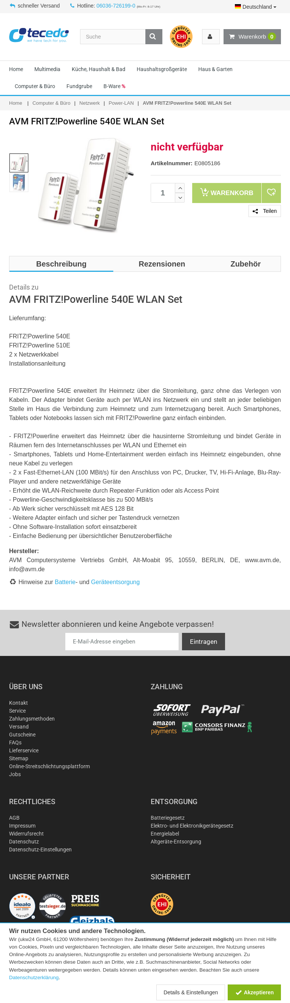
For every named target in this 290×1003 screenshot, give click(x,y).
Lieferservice (24, 750)
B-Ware (114, 86)
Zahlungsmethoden (32, 719)
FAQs (15, 742)
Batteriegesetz (168, 818)
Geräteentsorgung (115, 582)
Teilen (265, 211)
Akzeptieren (254, 992)
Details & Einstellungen (191, 992)
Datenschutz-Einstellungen (40, 849)
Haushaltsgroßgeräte (162, 69)
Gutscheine (22, 735)
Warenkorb (252, 36)
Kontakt (18, 703)
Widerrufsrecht (26, 834)
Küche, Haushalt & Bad (98, 69)
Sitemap (18, 758)
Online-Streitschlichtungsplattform (49, 766)
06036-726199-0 (116, 6)
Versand (19, 727)
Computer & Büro (35, 86)
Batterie (65, 582)
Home (16, 69)
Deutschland (255, 7)
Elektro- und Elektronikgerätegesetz (192, 826)
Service (17, 711)
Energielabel (165, 834)
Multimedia (47, 69)
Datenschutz (24, 842)
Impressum (22, 826)
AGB (14, 818)
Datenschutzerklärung (34, 977)
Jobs (15, 774)
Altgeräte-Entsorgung (176, 842)
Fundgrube (79, 86)
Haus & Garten (215, 69)
